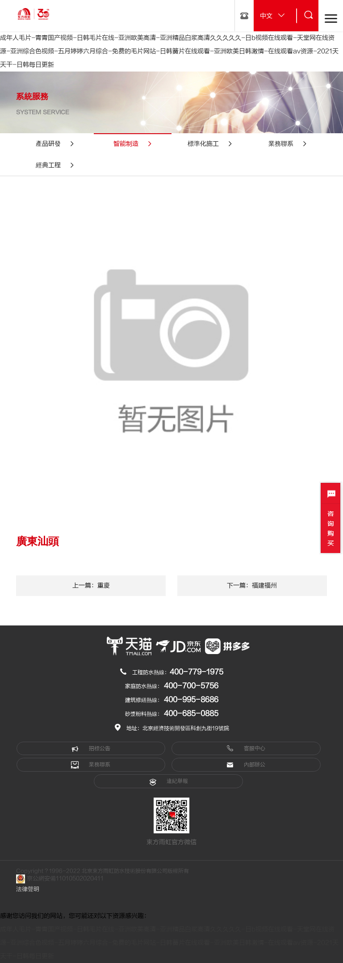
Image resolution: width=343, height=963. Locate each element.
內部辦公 (245, 765)
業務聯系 (90, 765)
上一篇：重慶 (91, 585)
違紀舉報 (168, 781)
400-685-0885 (191, 714)
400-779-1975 (196, 672)
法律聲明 (27, 889)
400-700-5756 (191, 686)
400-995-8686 (191, 700)
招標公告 (90, 748)
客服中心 (245, 748)
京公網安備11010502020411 (60, 878)
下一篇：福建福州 (252, 585)
